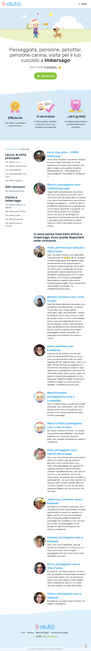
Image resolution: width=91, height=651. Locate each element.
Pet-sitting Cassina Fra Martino (15, 206)
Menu (83, 4)
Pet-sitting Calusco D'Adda (13, 224)
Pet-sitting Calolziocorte (16, 166)
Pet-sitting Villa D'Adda (15, 211)
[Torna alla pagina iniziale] (11, 4)
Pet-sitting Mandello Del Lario (16, 175)
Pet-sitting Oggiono (14, 180)
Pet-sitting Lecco (12, 162)
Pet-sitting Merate (13, 170)
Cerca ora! (45, 75)
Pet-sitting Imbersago (14, 191)
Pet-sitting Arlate (12, 215)
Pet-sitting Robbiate (14, 219)
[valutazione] (45, 636)
